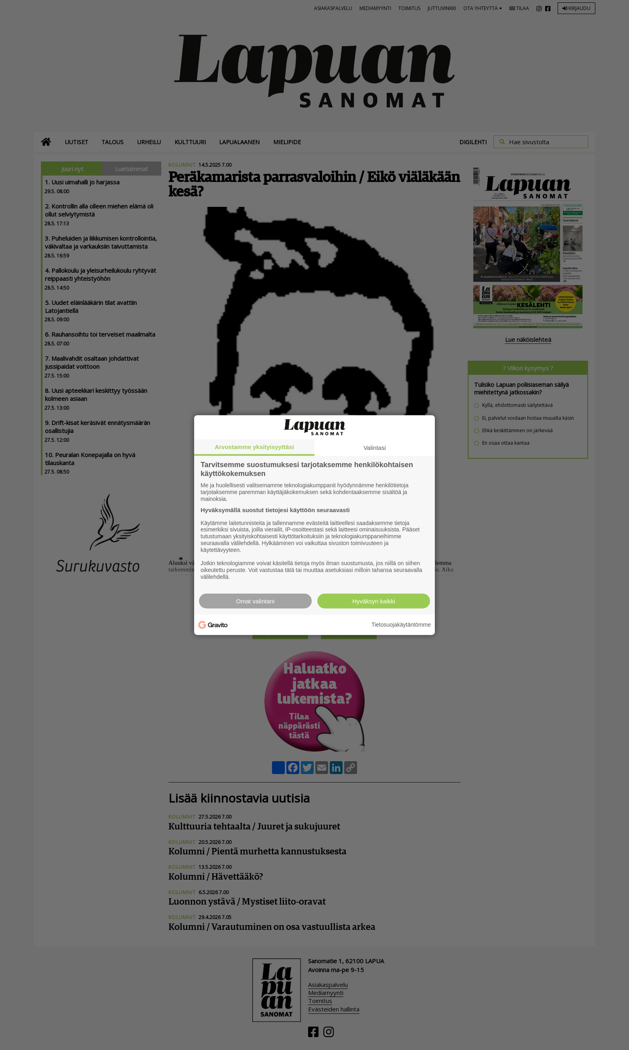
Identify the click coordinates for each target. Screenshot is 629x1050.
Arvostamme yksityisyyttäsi (254, 446)
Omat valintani (255, 600)
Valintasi (374, 447)
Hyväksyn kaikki (373, 600)
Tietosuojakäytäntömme (401, 624)
